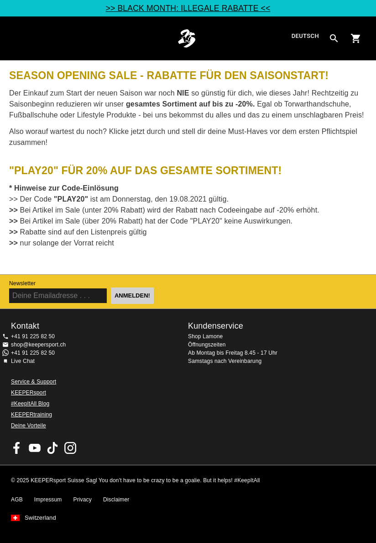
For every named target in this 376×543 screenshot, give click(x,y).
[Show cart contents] (356, 38)
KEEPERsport (28, 392)
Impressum (48, 499)
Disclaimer (116, 499)
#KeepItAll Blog (30, 403)
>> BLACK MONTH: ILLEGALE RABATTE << (188, 8)
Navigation (15, 38)
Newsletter (22, 283)
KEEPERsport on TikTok (52, 448)
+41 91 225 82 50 (33, 336)
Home (186, 38)
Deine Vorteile (28, 425)
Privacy (82, 499)
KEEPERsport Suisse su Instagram (70, 448)
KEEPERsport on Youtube (35, 448)
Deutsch (305, 36)
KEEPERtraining (31, 414)
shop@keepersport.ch (38, 344)
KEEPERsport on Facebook (17, 448)
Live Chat (23, 361)
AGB (17, 499)
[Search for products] (334, 38)
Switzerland (40, 518)
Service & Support (33, 381)
